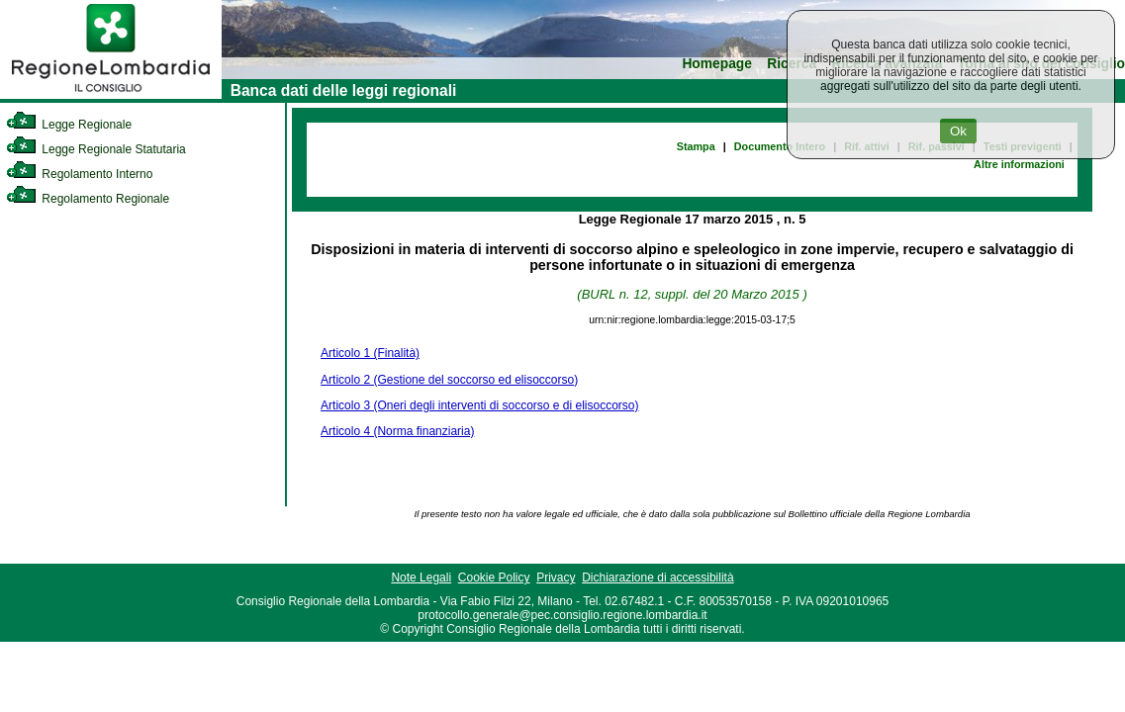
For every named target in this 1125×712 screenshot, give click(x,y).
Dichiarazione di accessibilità (657, 577)
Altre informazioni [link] (1019, 164)
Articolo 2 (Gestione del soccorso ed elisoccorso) (449, 380)
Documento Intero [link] (779, 146)
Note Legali (421, 577)
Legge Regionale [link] (69, 125)
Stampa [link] (696, 146)
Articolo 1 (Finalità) (370, 353)
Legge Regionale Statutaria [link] (96, 149)
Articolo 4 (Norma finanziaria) (397, 431)
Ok (958, 131)
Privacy (555, 577)
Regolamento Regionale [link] (87, 199)
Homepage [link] (717, 63)
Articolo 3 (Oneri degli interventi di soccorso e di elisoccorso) (479, 405)
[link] (111, 95)
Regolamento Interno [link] (79, 174)
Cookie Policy (494, 577)
